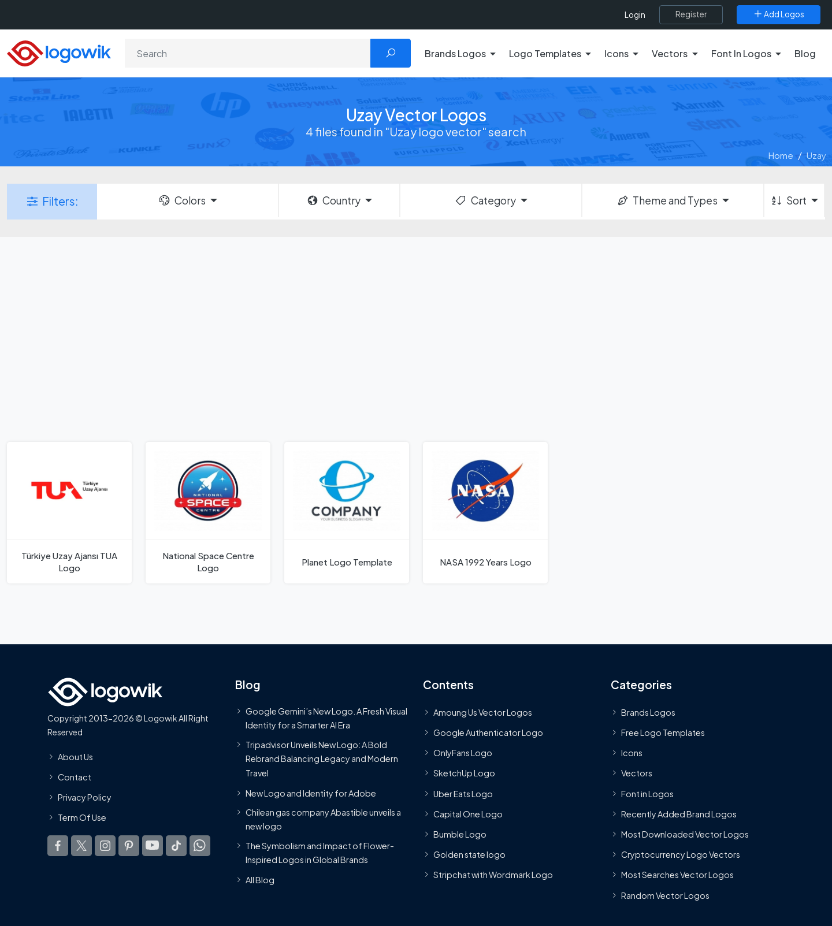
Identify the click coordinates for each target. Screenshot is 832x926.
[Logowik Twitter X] (81, 845)
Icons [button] (616, 53)
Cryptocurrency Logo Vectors (680, 854)
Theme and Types (667, 200)
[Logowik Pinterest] (128, 845)
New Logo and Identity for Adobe (311, 793)
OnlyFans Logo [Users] (462, 753)
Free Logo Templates (663, 732)
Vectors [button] (670, 53)
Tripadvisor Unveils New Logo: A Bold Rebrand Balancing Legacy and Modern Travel (322, 758)
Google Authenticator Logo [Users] (488, 732)
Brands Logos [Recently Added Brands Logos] (648, 712)
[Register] (691, 14)
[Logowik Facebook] (57, 845)
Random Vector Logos (665, 895)
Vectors (636, 773)
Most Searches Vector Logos (677, 874)
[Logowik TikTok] (176, 845)
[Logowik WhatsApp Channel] (200, 845)
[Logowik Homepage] (59, 52)
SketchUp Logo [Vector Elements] (464, 773)
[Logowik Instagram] (105, 845)
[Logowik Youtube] (152, 845)
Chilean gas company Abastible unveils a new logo (323, 819)
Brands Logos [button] (455, 53)
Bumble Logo (459, 834)
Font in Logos (647, 794)
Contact (74, 777)
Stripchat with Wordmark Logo (493, 874)
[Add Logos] (778, 14)
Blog (805, 53)
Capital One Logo (468, 814)
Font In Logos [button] (741, 53)
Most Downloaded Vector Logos (685, 834)
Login (635, 15)
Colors (181, 200)
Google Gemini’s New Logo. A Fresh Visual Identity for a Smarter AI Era (326, 718)
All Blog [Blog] (260, 880)
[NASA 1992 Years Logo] (485, 512)
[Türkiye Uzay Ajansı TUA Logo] (69, 512)
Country (333, 200)
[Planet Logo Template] (346, 512)
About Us (75, 757)
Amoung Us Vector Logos (482, 712)
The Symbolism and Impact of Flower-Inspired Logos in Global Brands (320, 853)
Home (780, 155)
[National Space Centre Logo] (208, 512)
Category (484, 200)
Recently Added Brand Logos (679, 814)
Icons (631, 753)
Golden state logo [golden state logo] (469, 854)
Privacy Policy (85, 797)
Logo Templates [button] (545, 53)
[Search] (248, 53)
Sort (788, 200)
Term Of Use (82, 817)
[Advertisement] (416, 338)
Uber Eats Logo (463, 794)
